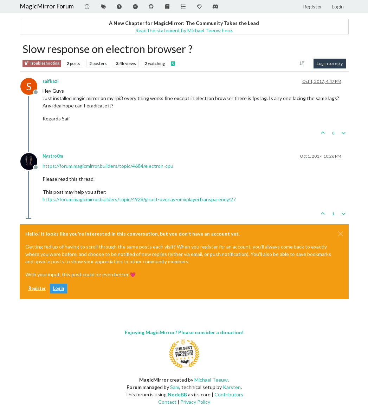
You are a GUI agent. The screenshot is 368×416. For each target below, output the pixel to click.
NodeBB (177, 394)
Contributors (228, 394)
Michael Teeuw (211, 380)
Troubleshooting (41, 63)
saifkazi (50, 81)
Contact (167, 402)
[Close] (341, 233)
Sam (174, 387)
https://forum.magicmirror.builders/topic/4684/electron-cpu (108, 166)
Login (58, 288)
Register (37, 288)
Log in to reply (330, 63)
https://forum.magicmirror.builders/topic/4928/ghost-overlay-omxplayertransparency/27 (139, 199)
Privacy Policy (195, 402)
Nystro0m (53, 156)
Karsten (232, 387)
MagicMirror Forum (47, 6)
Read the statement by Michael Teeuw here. (184, 30)
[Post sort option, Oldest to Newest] (302, 63)
